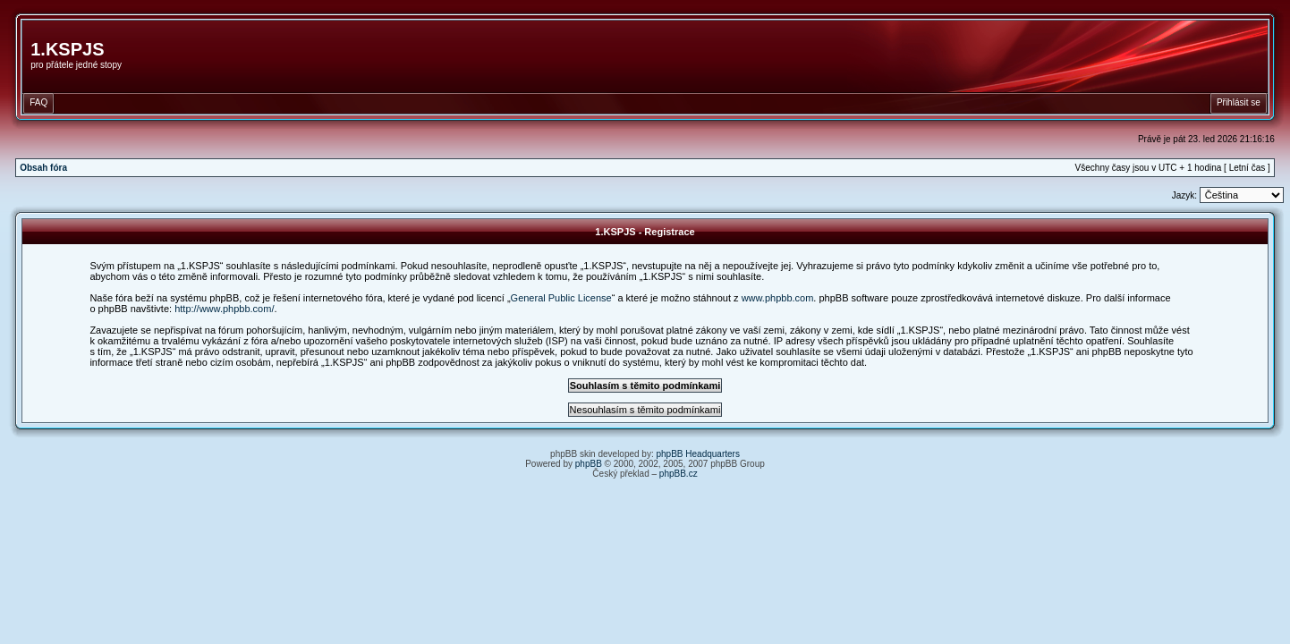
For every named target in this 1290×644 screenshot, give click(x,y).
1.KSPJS (67, 49)
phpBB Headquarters (698, 454)
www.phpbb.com (778, 297)
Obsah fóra (43, 168)
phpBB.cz (678, 474)
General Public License (561, 297)
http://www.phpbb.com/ (224, 308)
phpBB (588, 464)
